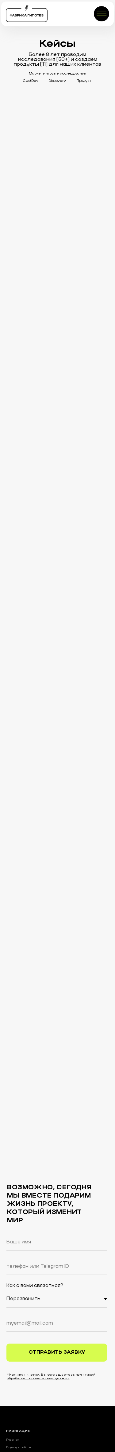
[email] (56, 1323)
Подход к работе (18, 1447)
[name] (56, 1242)
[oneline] (56, 1266)
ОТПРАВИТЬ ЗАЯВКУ (57, 1352)
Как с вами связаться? (34, 1285)
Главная (12, 1439)
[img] (27, 13)
